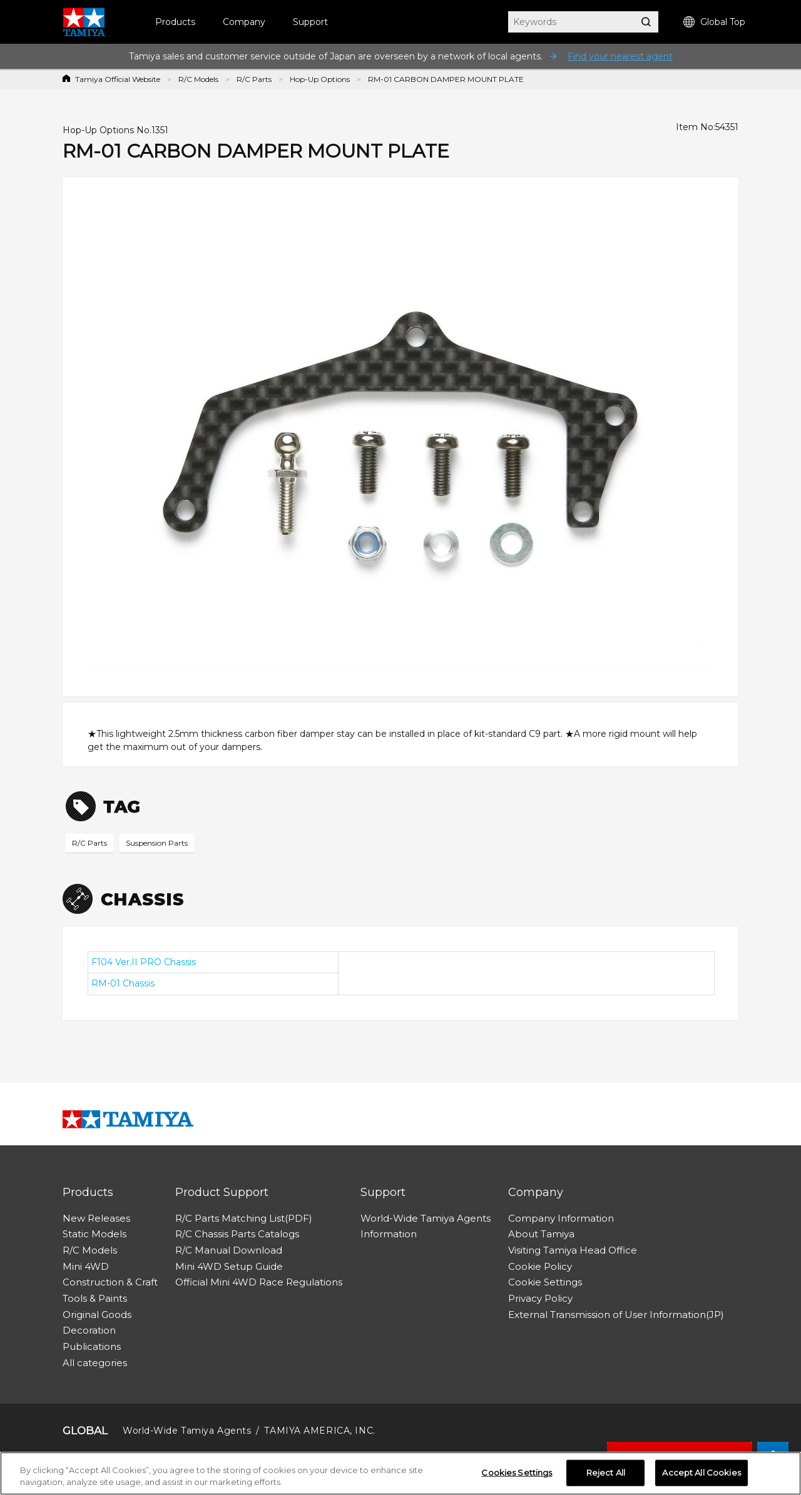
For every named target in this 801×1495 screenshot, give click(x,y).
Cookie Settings (545, 1282)
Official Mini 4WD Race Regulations (258, 1282)
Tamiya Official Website (117, 79)
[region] (400, 1473)
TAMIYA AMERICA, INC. (319, 1430)
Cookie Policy (540, 1266)
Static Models (94, 1234)
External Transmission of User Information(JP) (616, 1314)
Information (388, 1234)
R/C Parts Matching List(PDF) (243, 1218)
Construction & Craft (110, 1282)
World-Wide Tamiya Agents (425, 1218)
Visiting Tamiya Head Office (572, 1250)
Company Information (561, 1218)
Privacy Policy (540, 1298)
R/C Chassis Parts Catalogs (237, 1234)
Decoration (89, 1330)
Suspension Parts (157, 843)
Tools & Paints (95, 1298)
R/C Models (198, 79)
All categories (95, 1363)
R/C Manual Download (228, 1250)
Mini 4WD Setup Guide (229, 1266)
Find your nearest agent (620, 56)
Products (175, 22)
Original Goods (97, 1314)
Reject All (605, 1472)
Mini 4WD (86, 1266)
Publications (92, 1346)
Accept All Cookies (701, 1472)
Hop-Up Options (320, 79)
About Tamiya (541, 1234)
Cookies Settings (516, 1472)
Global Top (714, 22)
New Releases (96, 1218)
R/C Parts (254, 79)
